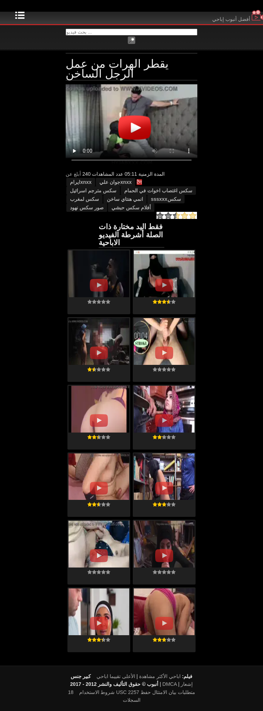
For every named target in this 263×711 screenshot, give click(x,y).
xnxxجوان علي (115, 182)
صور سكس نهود (87, 207)
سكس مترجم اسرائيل (93, 190)
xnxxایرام (81, 182)
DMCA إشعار (178, 684)
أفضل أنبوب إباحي (237, 19)
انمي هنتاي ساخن (125, 199)
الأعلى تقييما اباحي (116, 676)
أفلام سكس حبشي (131, 207)
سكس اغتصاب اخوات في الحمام (158, 190)
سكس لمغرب (84, 199)
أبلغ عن (73, 174)
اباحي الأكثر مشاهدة (160, 676)
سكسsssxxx (166, 199)
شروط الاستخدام (97, 692)
